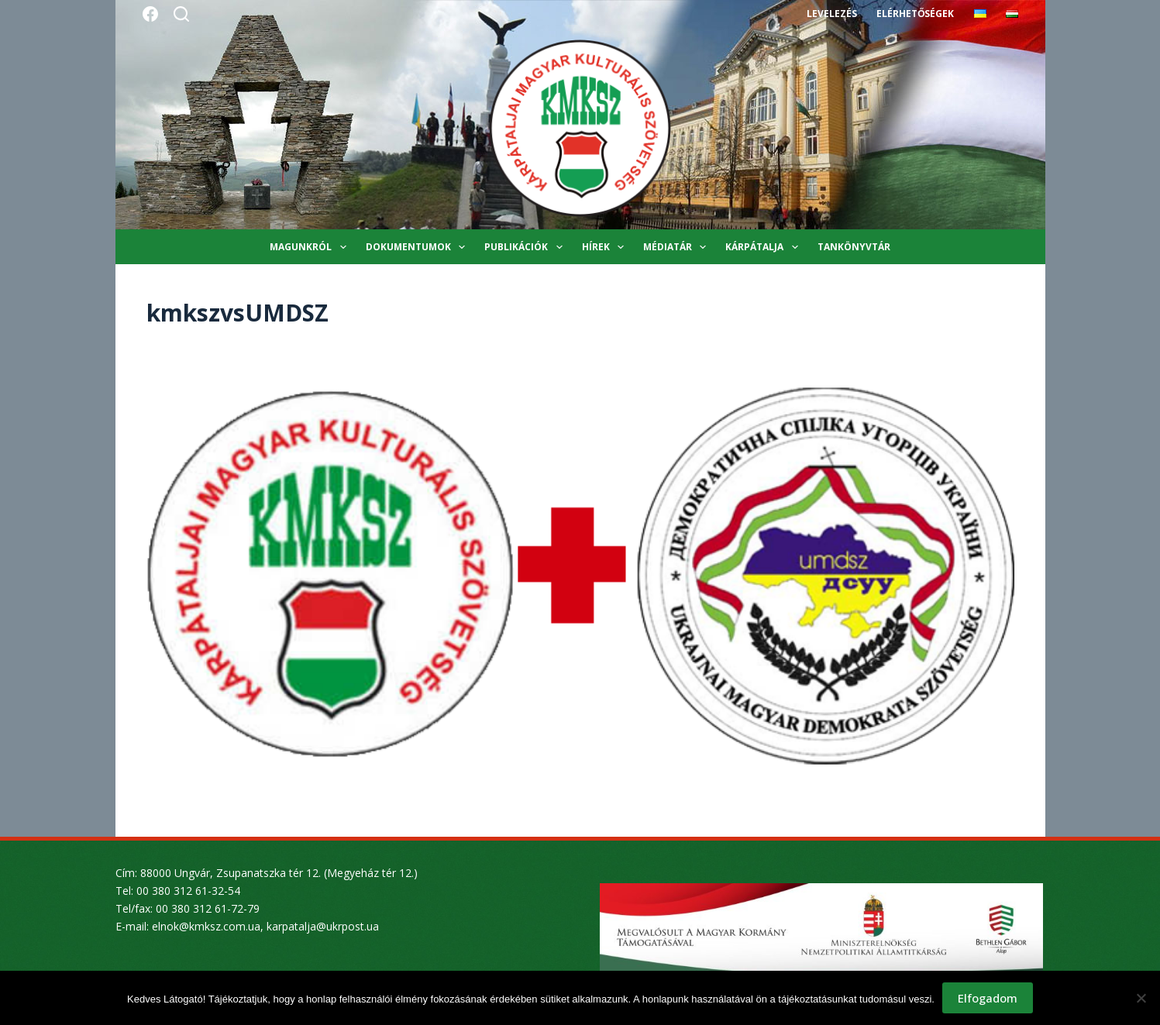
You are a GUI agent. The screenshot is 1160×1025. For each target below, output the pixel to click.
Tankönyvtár (854, 246)
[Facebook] (150, 14)
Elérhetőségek (915, 13)
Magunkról (311, 247)
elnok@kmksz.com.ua (206, 926)
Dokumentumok (418, 247)
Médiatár (677, 247)
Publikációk (526, 247)
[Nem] (1140, 998)
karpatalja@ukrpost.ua (323, 926)
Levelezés (832, 13)
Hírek (606, 247)
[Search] (181, 14)
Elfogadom (987, 998)
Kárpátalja (764, 247)
